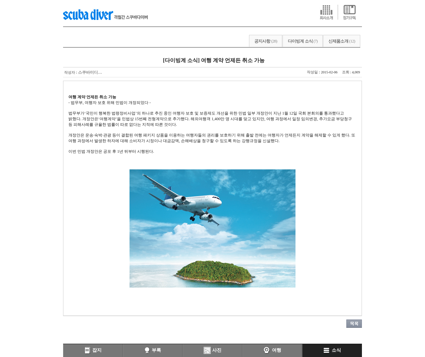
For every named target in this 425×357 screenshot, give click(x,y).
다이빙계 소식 (302, 41)
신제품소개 (341, 41)
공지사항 (265, 41)
